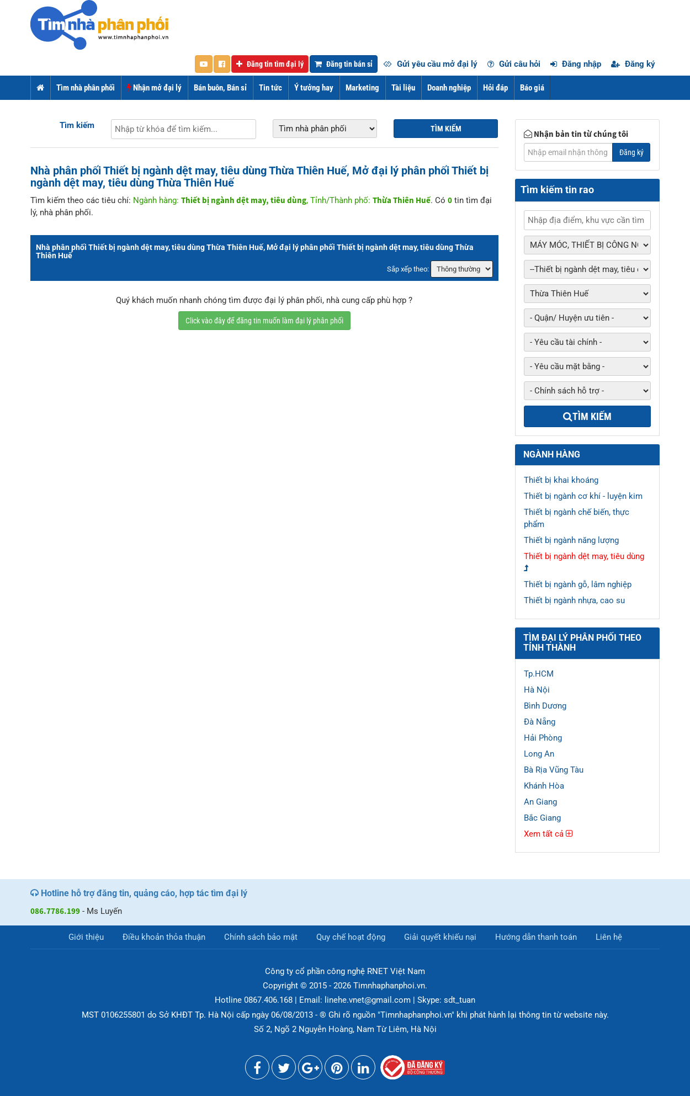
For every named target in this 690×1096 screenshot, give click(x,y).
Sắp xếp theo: (408, 269)
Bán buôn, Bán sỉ (220, 88)
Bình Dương (545, 706)
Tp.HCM (539, 674)
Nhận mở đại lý (154, 88)
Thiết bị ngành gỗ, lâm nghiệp (577, 584)
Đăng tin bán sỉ (344, 64)
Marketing (362, 88)
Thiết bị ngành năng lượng (571, 540)
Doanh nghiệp (449, 88)
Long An (539, 754)
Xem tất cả (548, 834)
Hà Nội (537, 690)
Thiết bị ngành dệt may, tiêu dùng (584, 556)
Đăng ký (633, 64)
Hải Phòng (543, 738)
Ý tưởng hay (313, 88)
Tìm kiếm (77, 125)
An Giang (540, 802)
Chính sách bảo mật (261, 937)
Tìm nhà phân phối (85, 88)
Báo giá (532, 88)
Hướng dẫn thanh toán (536, 937)
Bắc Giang (542, 818)
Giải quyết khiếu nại (440, 937)
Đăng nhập (575, 64)
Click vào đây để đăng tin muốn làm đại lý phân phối (264, 320)
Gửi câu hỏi (513, 64)
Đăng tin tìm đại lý (270, 64)
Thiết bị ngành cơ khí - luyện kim (583, 496)
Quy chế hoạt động (350, 937)
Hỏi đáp (495, 88)
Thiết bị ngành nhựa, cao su (574, 600)
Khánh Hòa (544, 786)
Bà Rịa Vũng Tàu (553, 770)
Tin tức (270, 88)
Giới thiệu (86, 937)
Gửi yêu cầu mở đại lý (430, 64)
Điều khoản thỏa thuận (164, 937)
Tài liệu (403, 88)
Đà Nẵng (539, 722)
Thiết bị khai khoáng (561, 480)
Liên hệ (609, 937)
